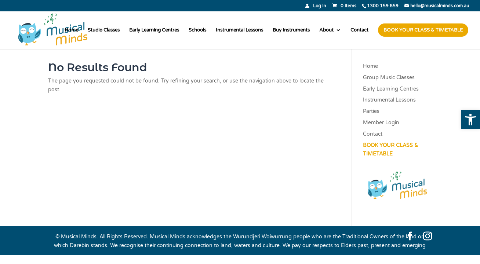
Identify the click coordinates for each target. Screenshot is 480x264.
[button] (470, 119)
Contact (359, 30)
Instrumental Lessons (239, 30)
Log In (319, 6)
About (326, 30)
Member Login (381, 123)
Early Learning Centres (154, 30)
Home (71, 30)
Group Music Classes (389, 77)
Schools (197, 30)
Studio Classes (104, 30)
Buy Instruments (291, 30)
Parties (371, 111)
